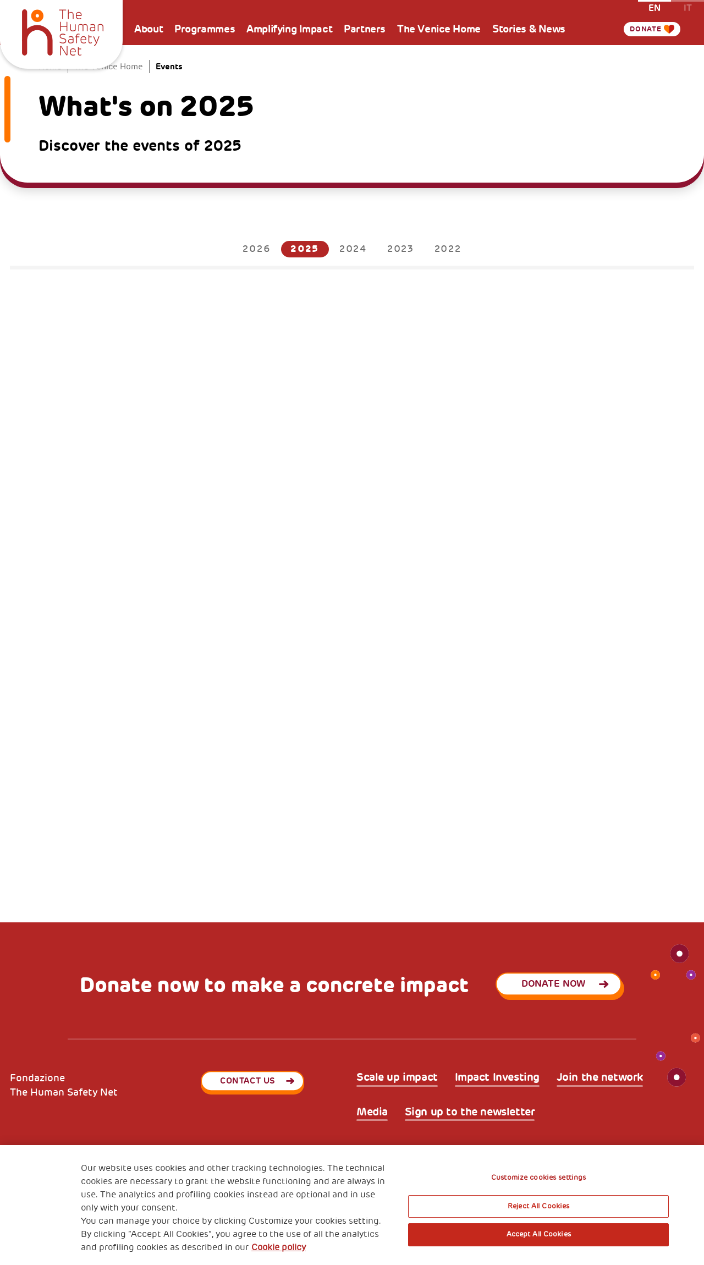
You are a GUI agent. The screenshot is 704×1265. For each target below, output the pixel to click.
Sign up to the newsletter (470, 1112)
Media (372, 1112)
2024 (353, 249)
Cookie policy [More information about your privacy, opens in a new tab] (278, 1247)
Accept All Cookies (539, 1234)
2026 (256, 249)
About (148, 29)
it (688, 7)
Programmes (204, 29)
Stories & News (528, 29)
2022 (448, 249)
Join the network (600, 1077)
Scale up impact (397, 1077)
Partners (365, 29)
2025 (304, 249)
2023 (400, 249)
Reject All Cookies (538, 1206)
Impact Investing (497, 1077)
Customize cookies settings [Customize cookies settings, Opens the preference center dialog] (538, 1177)
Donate (641, 29)
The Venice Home (439, 29)
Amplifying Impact (289, 29)
